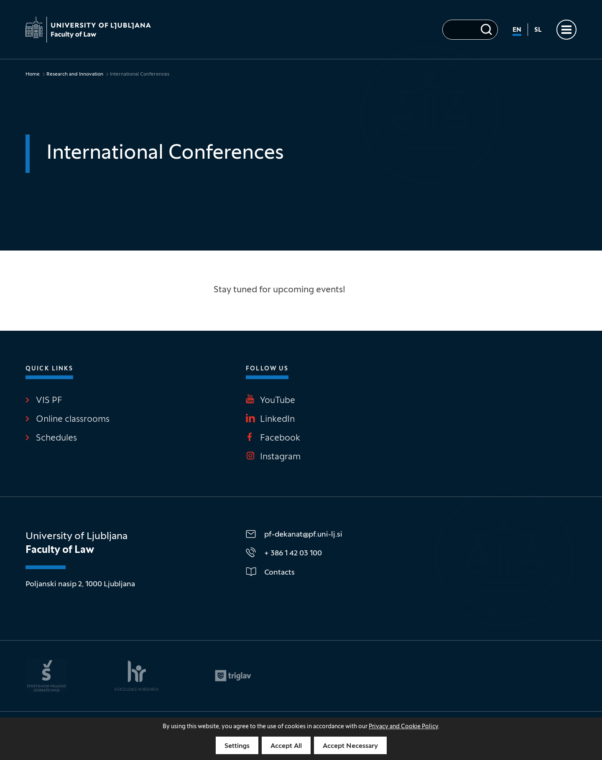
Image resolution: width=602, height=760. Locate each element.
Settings (237, 746)
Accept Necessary (350, 746)
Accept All (286, 746)
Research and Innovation (74, 74)
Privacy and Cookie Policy (403, 727)
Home (33, 74)
